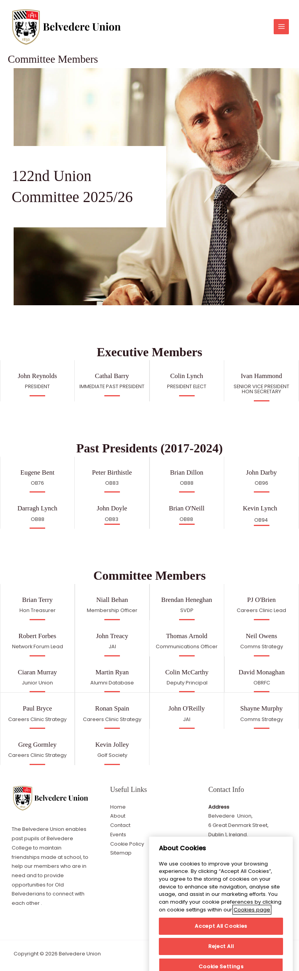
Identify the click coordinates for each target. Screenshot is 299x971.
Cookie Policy (127, 844)
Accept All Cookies (221, 957)
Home (118, 807)
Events (118, 834)
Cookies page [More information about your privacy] (252, 941)
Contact (120, 825)
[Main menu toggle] (281, 26)
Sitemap (121, 853)
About (117, 816)
